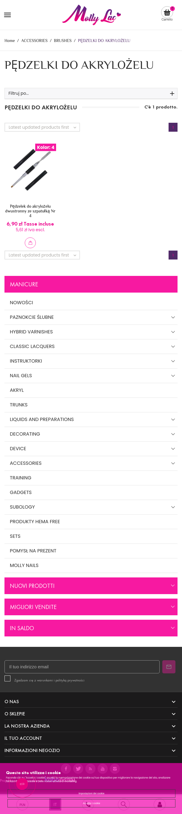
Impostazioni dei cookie (91, 793)
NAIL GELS (21, 375)
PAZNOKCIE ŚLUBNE (32, 317)
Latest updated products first (44, 127)
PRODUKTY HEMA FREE (35, 521)
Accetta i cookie (91, 803)
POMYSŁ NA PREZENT (33, 550)
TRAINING (20, 477)
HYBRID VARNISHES (31, 331)
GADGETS (21, 492)
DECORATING (25, 434)
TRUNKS (18, 404)
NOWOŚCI (21, 302)
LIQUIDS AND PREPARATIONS (42, 419)
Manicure (24, 284)
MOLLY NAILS (24, 565)
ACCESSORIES (25, 463)
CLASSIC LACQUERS (32, 346)
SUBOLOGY (22, 507)
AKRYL (17, 390)
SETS (15, 536)
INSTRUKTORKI (26, 361)
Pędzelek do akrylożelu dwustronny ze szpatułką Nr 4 (30, 211)
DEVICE (18, 448)
